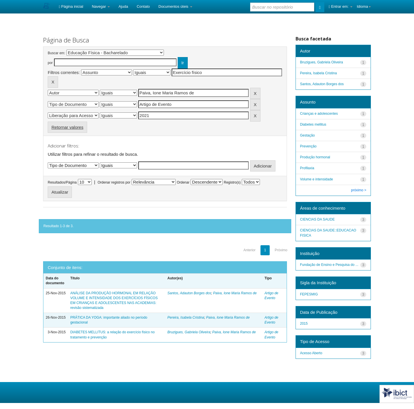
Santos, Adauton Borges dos (189, 293)
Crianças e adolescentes (319, 114)
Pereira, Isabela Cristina (185, 317)
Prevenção (308, 146)
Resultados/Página (62, 182)
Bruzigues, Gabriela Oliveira (188, 332)
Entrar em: (340, 6)
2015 (304, 324)
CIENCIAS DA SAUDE (317, 219)
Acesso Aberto (311, 353)
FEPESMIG (309, 294)
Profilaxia (307, 168)
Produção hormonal (315, 157)
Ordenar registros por (113, 182)
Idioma (364, 6)
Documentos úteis (175, 6)
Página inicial (71, 6)
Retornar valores (67, 127)
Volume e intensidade (316, 179)
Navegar (101, 6)
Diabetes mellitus (313, 124)
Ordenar (183, 182)
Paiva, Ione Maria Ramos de (234, 293)
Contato (143, 6)
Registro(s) (232, 182)
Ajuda (123, 6)
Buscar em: (56, 53)
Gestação (307, 135)
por (50, 63)
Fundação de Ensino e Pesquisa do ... (329, 265)
